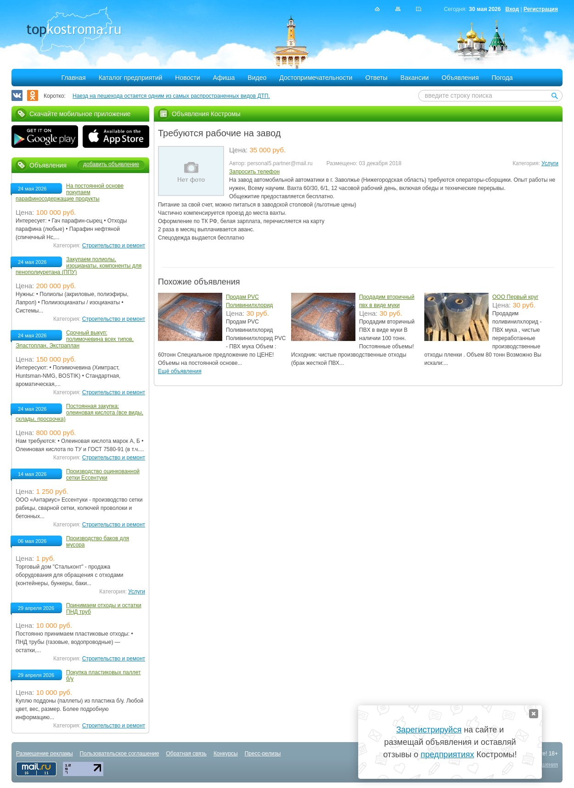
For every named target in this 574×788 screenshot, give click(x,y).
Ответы (376, 77)
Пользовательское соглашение (119, 753)
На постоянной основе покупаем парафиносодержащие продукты (70, 192)
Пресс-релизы (263, 753)
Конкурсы (226, 753)
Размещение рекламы (44, 753)
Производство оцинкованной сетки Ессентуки (103, 474)
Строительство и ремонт (113, 245)
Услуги (549, 163)
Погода (502, 77)
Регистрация (540, 9)
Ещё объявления (180, 371)
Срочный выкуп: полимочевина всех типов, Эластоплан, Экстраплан (75, 339)
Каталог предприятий (131, 77)
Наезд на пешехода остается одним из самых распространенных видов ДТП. (171, 96)
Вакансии (414, 77)
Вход (512, 9)
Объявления (460, 77)
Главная (73, 77)
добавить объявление (111, 164)
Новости (187, 77)
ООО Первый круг (515, 297)
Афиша (224, 77)
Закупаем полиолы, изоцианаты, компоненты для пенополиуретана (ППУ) (78, 265)
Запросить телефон (254, 171)
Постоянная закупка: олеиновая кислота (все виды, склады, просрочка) (79, 412)
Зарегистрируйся (428, 729)
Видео (257, 77)
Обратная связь (186, 753)
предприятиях (447, 754)
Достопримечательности (315, 77)
